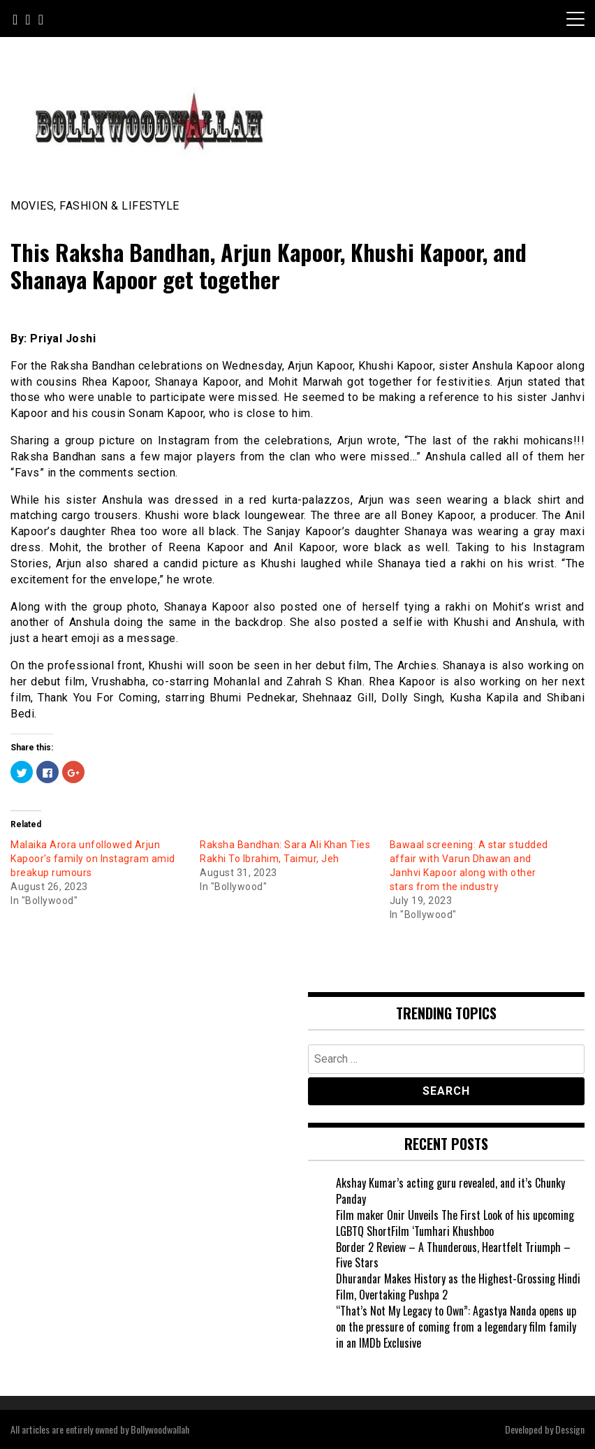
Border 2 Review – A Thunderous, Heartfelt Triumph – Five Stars (453, 1255)
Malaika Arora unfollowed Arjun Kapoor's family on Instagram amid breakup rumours (92, 858)
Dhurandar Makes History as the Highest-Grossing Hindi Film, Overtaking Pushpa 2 (458, 1286)
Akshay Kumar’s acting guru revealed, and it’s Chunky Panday (450, 1190)
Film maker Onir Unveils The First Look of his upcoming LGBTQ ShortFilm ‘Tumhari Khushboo (455, 1223)
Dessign (570, 1429)
